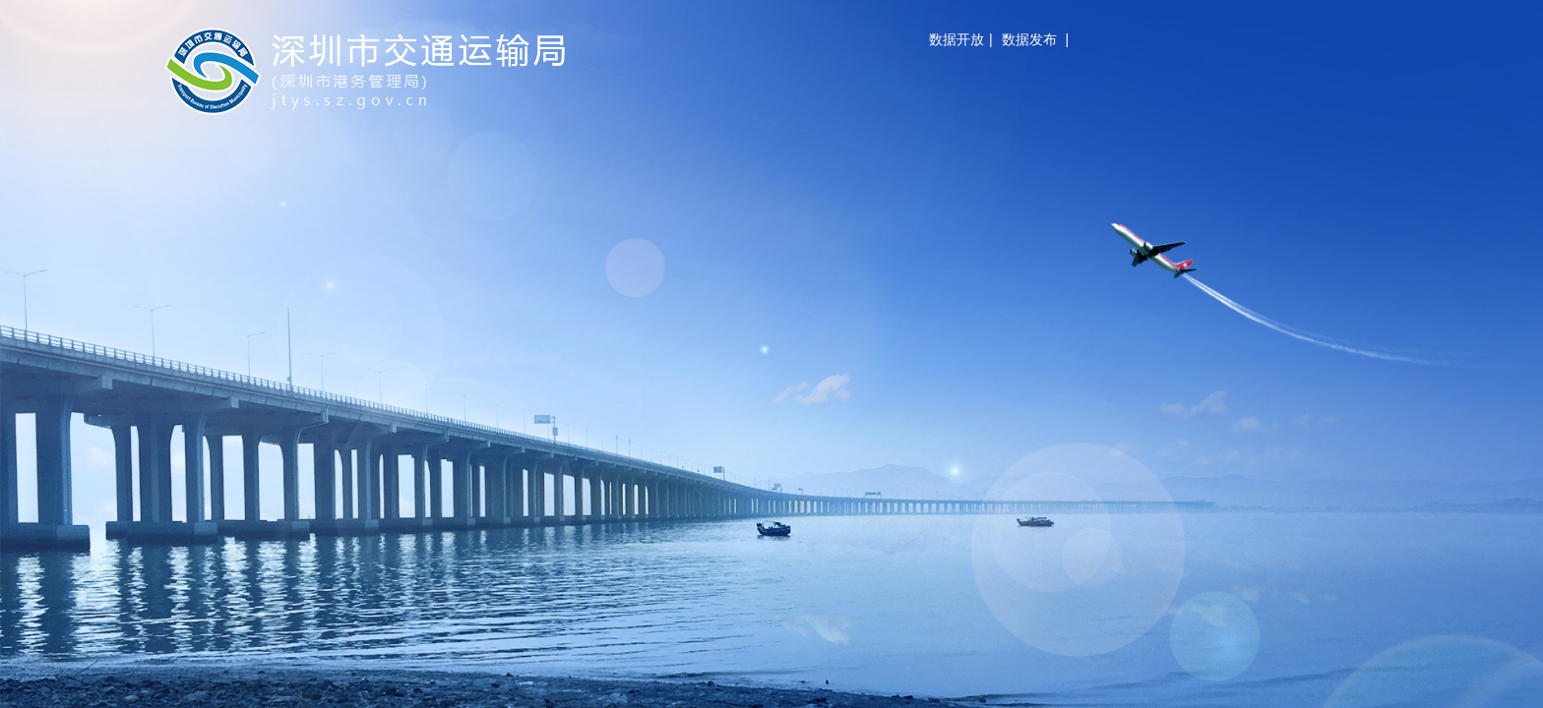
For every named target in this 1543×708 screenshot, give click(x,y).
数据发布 (1029, 39)
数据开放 (956, 39)
